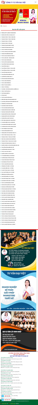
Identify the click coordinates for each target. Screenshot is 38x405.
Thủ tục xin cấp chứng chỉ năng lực (8, 197)
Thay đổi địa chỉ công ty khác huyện (8, 70)
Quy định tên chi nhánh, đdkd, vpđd (8, 195)
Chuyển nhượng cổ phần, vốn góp (7, 157)
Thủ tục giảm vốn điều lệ (6, 82)
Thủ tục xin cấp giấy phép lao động (8, 207)
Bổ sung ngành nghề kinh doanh (7, 78)
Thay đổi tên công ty (5, 66)
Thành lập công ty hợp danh (6, 43)
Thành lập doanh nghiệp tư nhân (7, 45)
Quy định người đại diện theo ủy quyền (8, 124)
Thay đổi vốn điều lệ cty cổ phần (7, 176)
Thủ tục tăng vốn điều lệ (6, 80)
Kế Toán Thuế (3, 95)
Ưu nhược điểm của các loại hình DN (8, 122)
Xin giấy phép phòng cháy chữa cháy (8, 203)
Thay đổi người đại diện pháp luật (7, 74)
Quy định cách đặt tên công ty (7, 105)
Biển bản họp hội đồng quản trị (7, 174)
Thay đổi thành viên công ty (6, 72)
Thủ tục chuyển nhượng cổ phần (7, 182)
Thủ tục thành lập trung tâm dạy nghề (8, 220)
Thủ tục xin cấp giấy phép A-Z (6, 97)
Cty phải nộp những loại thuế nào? (7, 155)
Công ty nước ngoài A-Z (5, 91)
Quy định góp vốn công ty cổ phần (7, 180)
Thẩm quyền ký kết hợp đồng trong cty (8, 132)
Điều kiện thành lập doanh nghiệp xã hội (8, 99)
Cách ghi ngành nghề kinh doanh (7, 107)
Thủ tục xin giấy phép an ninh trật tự (8, 201)
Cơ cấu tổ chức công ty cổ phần (7, 170)
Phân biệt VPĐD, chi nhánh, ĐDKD (7, 199)
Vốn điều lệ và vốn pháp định (6, 103)
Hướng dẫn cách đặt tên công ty (7, 118)
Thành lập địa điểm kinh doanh (7, 53)
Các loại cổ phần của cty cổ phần (7, 172)
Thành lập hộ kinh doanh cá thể (7, 47)
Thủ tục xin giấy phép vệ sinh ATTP (7, 205)
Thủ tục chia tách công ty (6, 151)
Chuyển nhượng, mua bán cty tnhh (7, 149)
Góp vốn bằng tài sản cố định (7, 128)
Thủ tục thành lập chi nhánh (6, 49)
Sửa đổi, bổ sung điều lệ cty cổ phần (8, 184)
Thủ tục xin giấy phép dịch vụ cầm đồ (8, 224)
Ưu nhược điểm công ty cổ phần (7, 168)
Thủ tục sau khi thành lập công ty (7, 55)
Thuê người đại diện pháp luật (7, 130)
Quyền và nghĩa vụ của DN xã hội (7, 153)
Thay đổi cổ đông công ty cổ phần (7, 178)
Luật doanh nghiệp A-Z (5, 93)
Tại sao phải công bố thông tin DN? (8, 159)
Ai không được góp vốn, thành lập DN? (8, 126)
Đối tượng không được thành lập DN (8, 120)
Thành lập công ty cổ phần (6, 41)
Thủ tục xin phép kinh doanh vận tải (8, 222)
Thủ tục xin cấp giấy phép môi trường (8, 209)
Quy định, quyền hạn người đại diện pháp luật (9, 101)
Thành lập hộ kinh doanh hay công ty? (8, 143)
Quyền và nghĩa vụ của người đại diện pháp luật (10, 145)
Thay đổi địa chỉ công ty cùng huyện (8, 68)
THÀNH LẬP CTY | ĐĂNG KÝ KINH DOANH (8, 32)
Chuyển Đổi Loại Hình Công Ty (6, 76)
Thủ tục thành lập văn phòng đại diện (8, 51)
